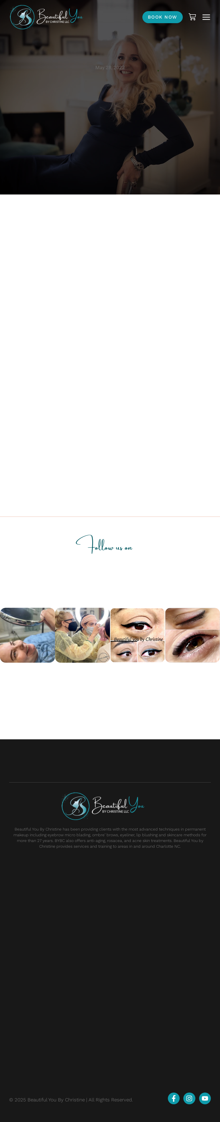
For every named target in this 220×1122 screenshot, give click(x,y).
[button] (206, 17)
